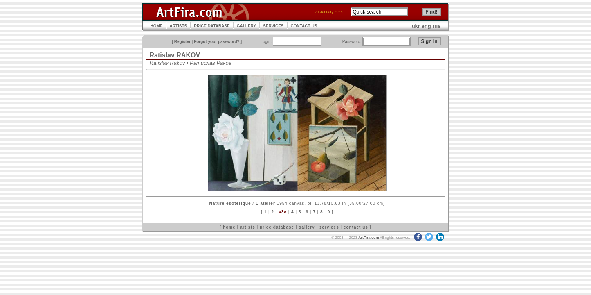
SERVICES (273, 26)
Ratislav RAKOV (175, 55)
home (229, 227)
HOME (157, 26)
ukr (416, 26)
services (329, 227)
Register (182, 41)
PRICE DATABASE (211, 26)
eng (426, 26)
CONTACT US (304, 26)
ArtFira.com (368, 238)
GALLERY (246, 26)
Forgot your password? (217, 41)
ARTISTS (178, 26)
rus (436, 26)
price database (277, 227)
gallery (307, 227)
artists (247, 227)
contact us (356, 227)
